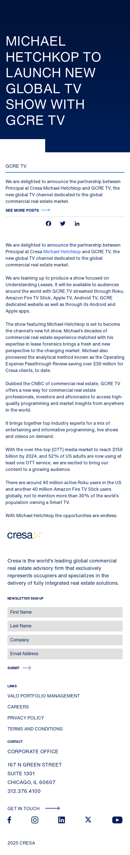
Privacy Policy (25, 718)
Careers (18, 707)
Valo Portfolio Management (43, 696)
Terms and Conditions (35, 729)
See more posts (22, 210)
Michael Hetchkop (62, 251)
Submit (13, 668)
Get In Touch (33, 808)
